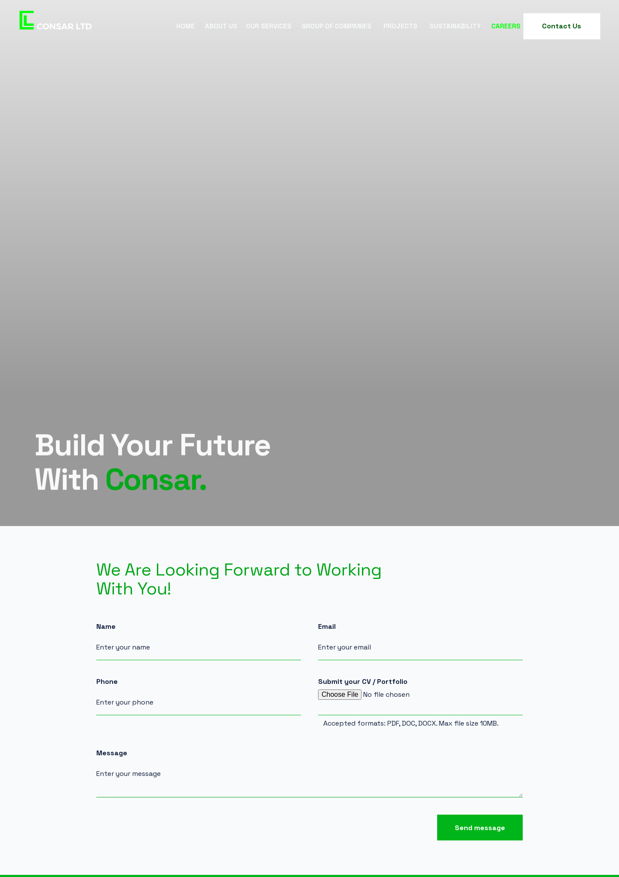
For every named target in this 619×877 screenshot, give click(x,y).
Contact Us (561, 26)
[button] (221, 26)
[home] (55, 26)
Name (106, 626)
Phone (107, 681)
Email (327, 626)
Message (111, 753)
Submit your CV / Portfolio (363, 681)
